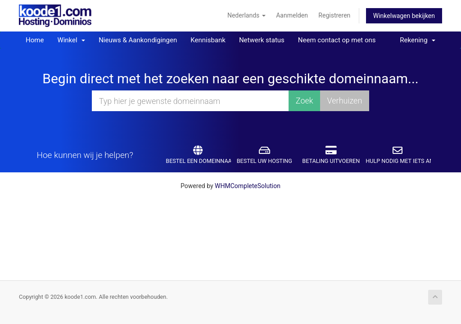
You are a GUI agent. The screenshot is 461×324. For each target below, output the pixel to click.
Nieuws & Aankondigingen (138, 40)
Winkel (71, 40)
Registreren (334, 15)
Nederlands (246, 15)
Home (35, 40)
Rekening (417, 40)
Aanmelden (292, 15)
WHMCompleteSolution (247, 185)
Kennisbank (208, 40)
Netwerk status (262, 40)
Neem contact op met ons (337, 40)
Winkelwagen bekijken (404, 15)
